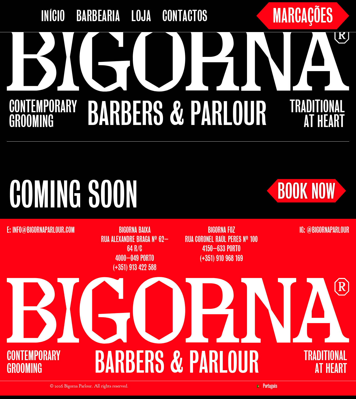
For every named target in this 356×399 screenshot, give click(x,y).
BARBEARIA (98, 16)
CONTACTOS (185, 16)
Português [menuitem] (270, 386)
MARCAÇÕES (303, 16)
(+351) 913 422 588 (134, 268)
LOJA (141, 16)
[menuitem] (267, 386)
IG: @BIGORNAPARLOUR (324, 230)
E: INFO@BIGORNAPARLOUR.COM (41, 230)
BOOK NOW (306, 192)
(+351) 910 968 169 (221, 259)
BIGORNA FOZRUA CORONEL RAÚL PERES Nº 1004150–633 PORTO (221, 239)
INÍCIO (53, 16)
